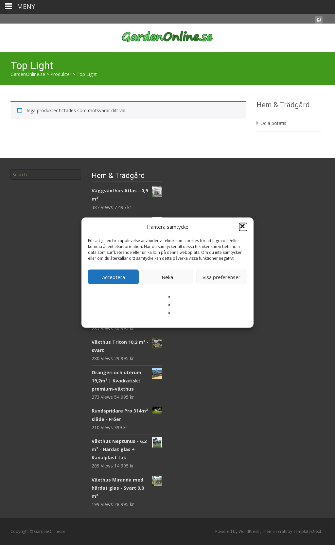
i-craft (282, 531)
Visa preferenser (221, 276)
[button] (243, 227)
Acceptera (113, 276)
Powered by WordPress (237, 531)
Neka (167, 276)
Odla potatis (273, 123)
